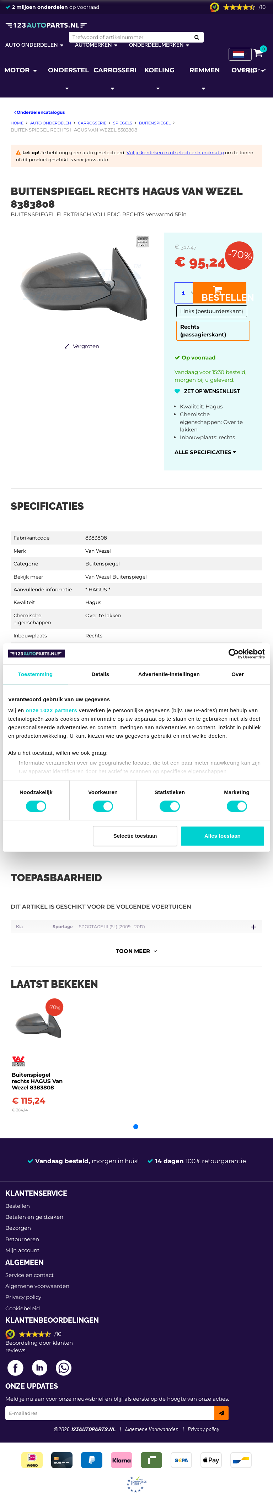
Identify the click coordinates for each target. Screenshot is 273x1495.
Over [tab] (237, 674)
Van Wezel (98, 551)
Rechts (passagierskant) (203, 330)
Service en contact (29, 1268)
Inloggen (249, 70)
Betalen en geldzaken (34, 1210)
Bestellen (224, 294)
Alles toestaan (222, 836)
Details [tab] (100, 674)
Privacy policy (23, 1290)
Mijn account (22, 1243)
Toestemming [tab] (35, 674)
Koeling (159, 70)
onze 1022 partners (51, 710)
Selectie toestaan (135, 836)
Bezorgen (18, 1221)
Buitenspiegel (102, 563)
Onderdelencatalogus (39, 112)
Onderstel (68, 70)
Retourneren (22, 1232)
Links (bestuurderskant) (211, 311)
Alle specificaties (205, 452)
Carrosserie (114, 70)
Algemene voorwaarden (37, 1279)
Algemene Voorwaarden (151, 1423)
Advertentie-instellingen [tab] (169, 674)
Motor (17, 70)
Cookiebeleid (22, 1301)
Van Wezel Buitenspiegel (116, 577)
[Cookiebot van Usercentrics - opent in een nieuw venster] (234, 653)
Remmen (204, 70)
